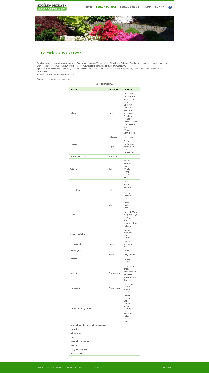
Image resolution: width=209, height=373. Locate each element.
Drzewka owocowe (106, 7)
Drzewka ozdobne (129, 7)
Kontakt (159, 7)
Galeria (147, 7)
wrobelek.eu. (166, 367)
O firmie (88, 7)
